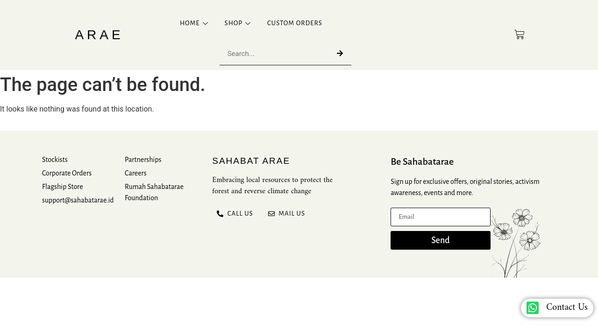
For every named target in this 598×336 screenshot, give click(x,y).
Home (195, 23)
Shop (239, 23)
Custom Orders (294, 23)
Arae (99, 35)
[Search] (339, 53)
